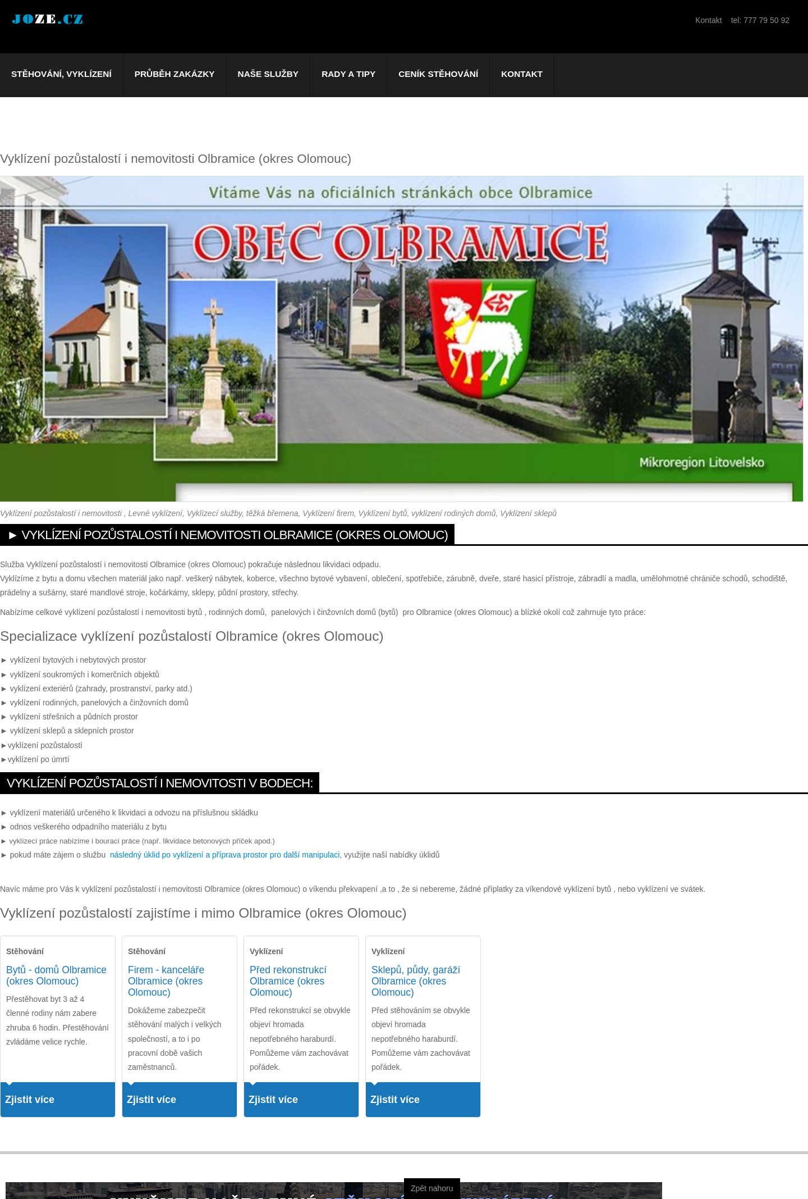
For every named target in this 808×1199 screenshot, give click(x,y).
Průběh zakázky (175, 74)
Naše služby (268, 74)
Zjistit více (29, 1099)
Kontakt (522, 74)
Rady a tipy (348, 74)
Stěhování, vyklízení (61, 74)
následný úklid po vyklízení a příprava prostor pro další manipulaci (224, 854)
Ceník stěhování (438, 74)
